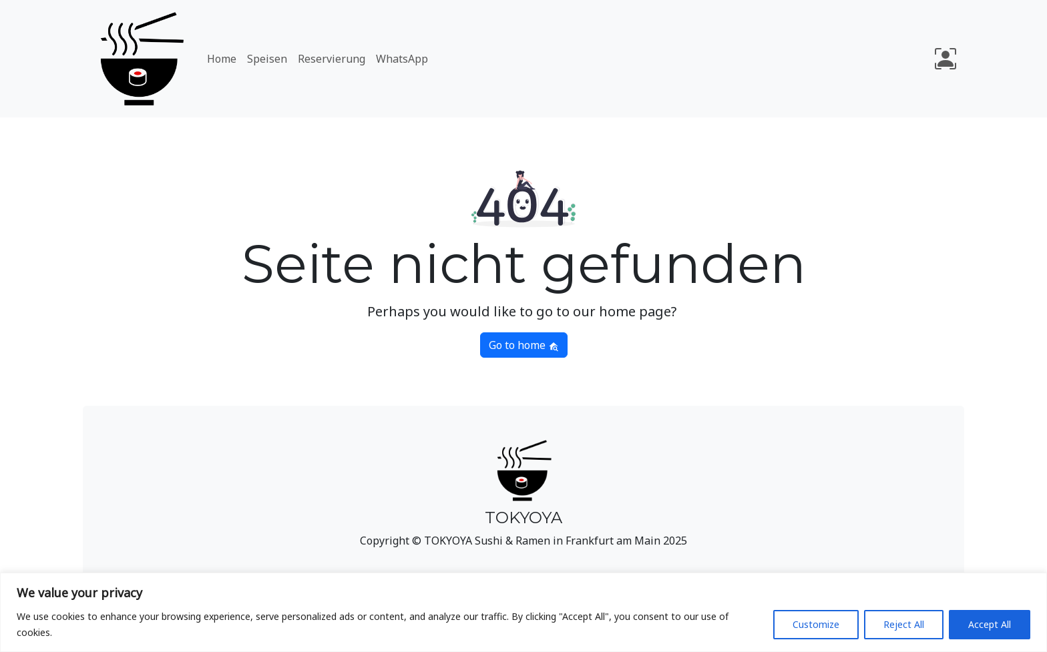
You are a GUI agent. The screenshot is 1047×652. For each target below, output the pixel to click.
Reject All (903, 624)
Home (221, 58)
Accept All (989, 624)
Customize (816, 624)
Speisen (267, 58)
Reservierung (331, 58)
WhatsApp (402, 58)
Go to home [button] (524, 345)
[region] (523, 612)
